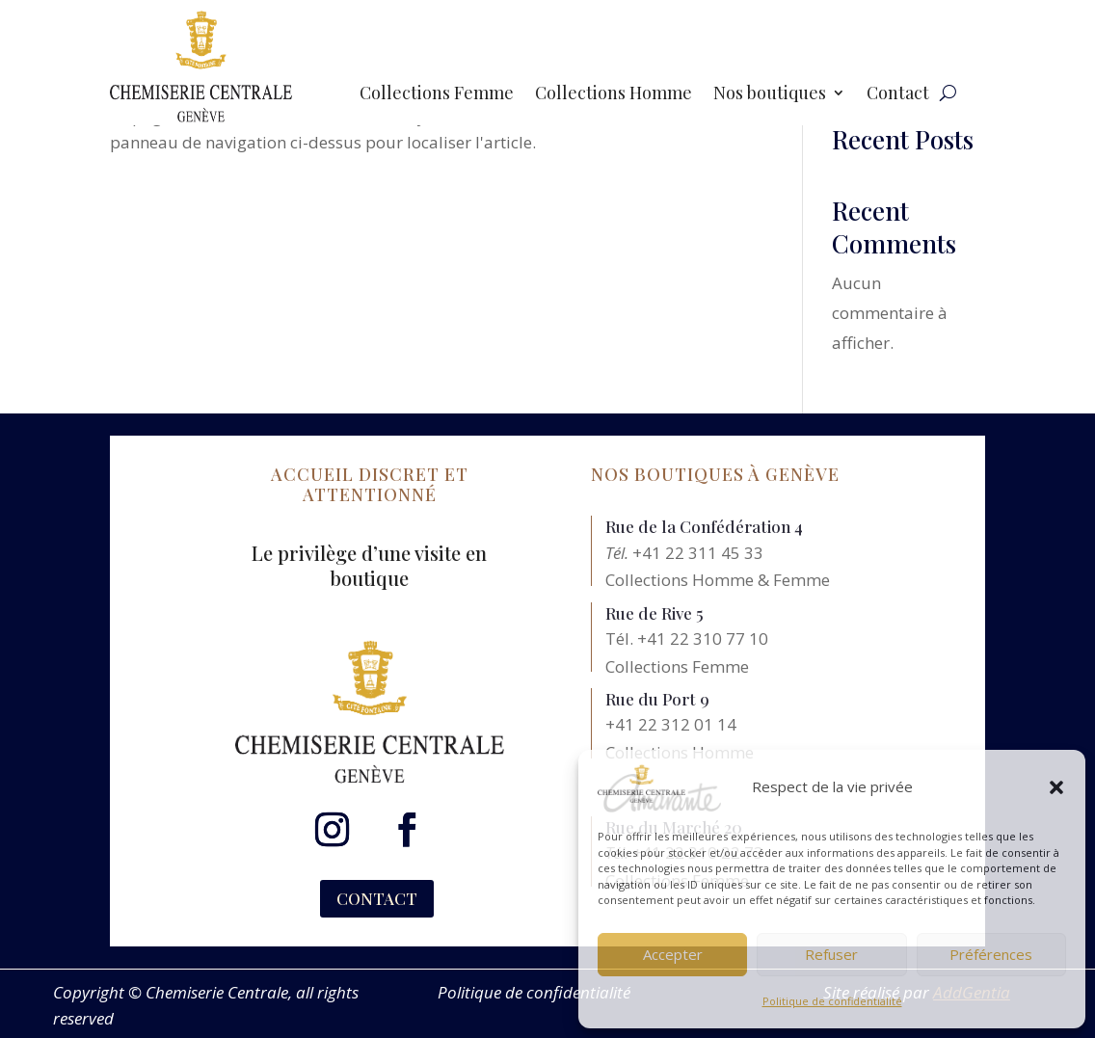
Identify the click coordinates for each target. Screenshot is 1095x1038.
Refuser (831, 954)
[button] (1056, 787)
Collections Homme (613, 95)
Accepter (673, 954)
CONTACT (376, 898)
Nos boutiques (769, 95)
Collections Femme (437, 95)
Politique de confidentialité (832, 1001)
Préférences (990, 954)
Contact (898, 95)
